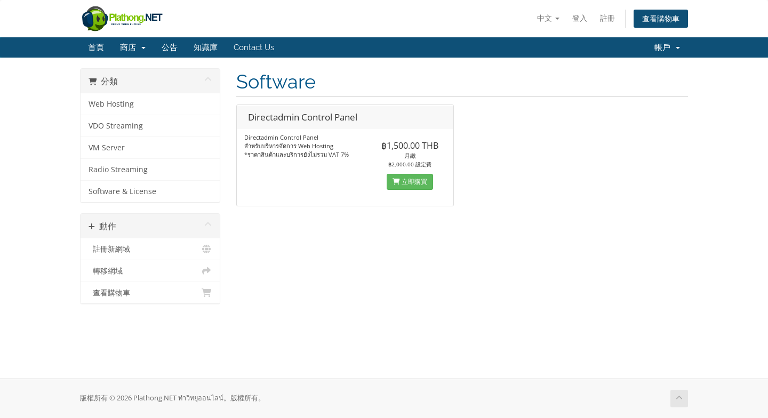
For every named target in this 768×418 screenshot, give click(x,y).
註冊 (607, 18)
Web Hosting (111, 104)
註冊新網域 (150, 249)
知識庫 (206, 47)
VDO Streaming (116, 126)
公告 (170, 47)
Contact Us (254, 47)
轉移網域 (150, 270)
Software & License (122, 191)
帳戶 (667, 47)
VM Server (107, 147)
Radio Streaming (118, 169)
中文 (548, 18)
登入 (579, 18)
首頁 (96, 47)
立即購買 (410, 181)
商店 (133, 47)
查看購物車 (660, 18)
